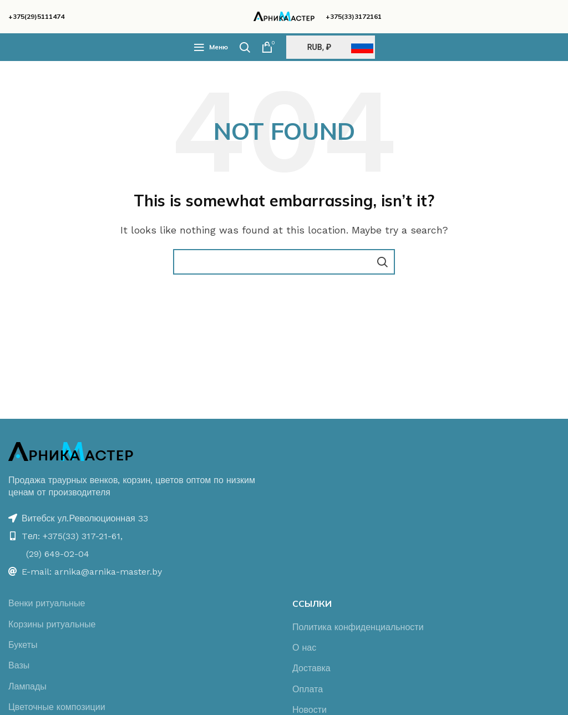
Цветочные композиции (56, 707)
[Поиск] (245, 47)
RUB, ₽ (319, 47)
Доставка (311, 668)
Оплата (307, 689)
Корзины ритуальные (52, 624)
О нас (304, 647)
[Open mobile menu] (211, 47)
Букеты (23, 645)
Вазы (18, 665)
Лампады (27, 686)
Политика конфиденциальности (358, 627)
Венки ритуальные (46, 603)
